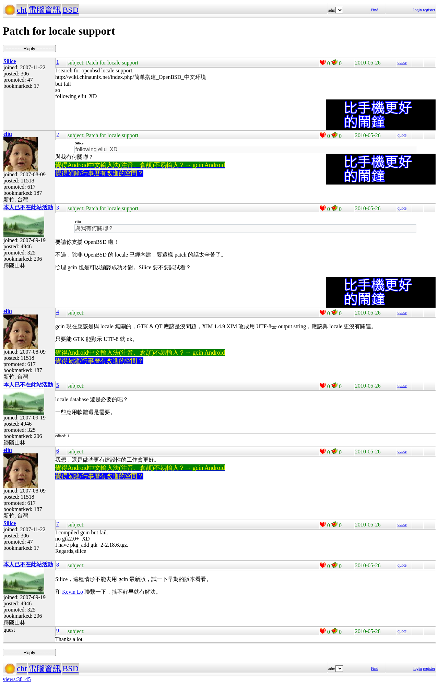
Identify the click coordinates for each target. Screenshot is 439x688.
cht (22, 9)
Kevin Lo (72, 592)
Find (374, 10)
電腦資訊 (44, 9)
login (417, 10)
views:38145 (17, 679)
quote (402, 62)
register (429, 10)
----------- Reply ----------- (29, 48)
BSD (70, 9)
